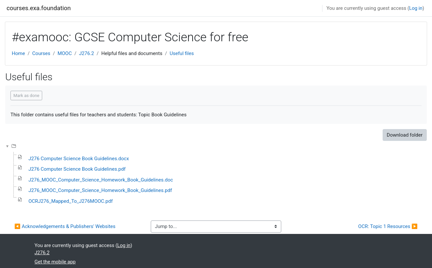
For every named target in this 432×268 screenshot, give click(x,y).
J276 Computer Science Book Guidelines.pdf (77, 169)
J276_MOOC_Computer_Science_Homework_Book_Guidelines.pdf (100, 190)
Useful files (182, 53)
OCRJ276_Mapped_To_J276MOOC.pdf (70, 201)
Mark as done (26, 95)
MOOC (65, 53)
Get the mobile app (55, 262)
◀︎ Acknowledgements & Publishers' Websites (64, 226)
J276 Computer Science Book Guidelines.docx (78, 159)
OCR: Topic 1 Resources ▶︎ (388, 226)
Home (18, 53)
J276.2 (86, 53)
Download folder (405, 135)
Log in (416, 8)
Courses (41, 53)
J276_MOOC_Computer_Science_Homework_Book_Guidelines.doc (100, 180)
